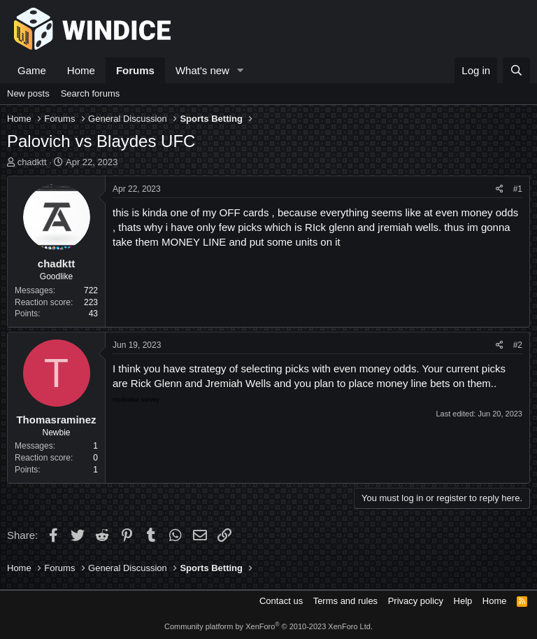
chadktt (32, 162)
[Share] (499, 189)
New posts (28, 93)
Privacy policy (415, 601)
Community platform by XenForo (268, 626)
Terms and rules (345, 601)
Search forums (90, 93)
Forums (135, 70)
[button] (240, 70)
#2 (517, 345)
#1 (517, 189)
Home (81, 70)
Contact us (281, 601)
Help (463, 601)
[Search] (516, 70)
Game (31, 70)
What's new (202, 70)
